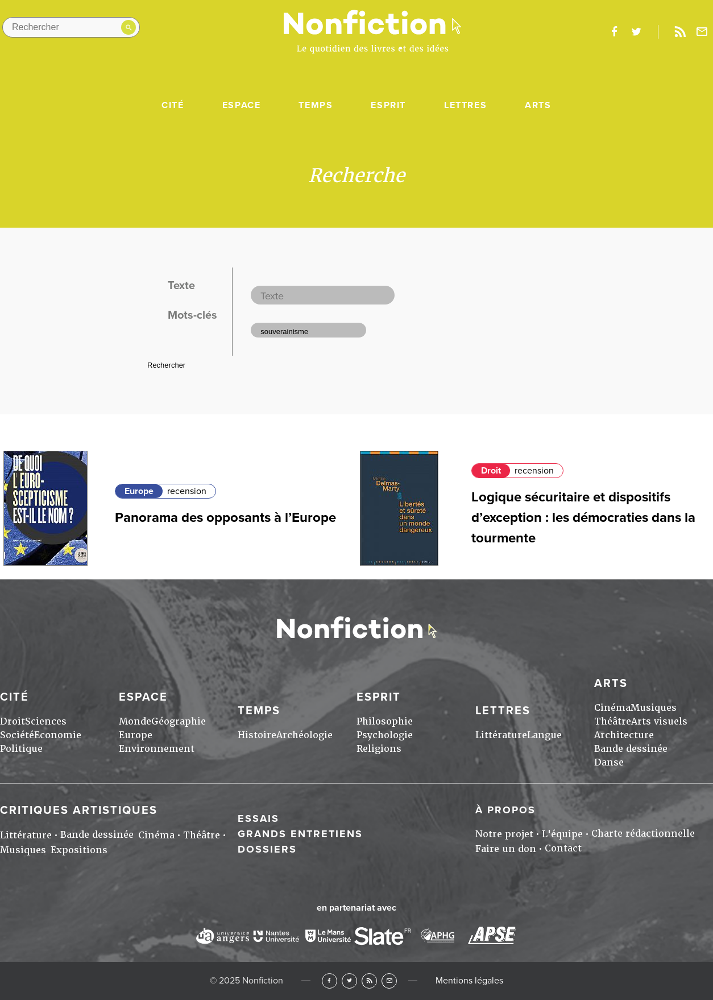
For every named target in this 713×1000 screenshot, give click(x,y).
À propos (505, 810)
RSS (369, 981)
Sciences (46, 721)
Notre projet (504, 834)
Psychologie (384, 735)
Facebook (329, 981)
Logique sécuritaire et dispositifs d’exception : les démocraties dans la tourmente (583, 517)
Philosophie (384, 721)
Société (17, 735)
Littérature (501, 735)
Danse (609, 762)
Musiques (654, 708)
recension (186, 491)
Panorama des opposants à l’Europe (225, 517)
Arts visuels (659, 721)
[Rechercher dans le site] (71, 27)
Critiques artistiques (78, 810)
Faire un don (505, 849)
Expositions (79, 850)
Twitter (349, 981)
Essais (258, 818)
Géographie (178, 721)
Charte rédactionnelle (643, 833)
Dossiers (267, 849)
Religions (378, 749)
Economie (57, 735)
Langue (544, 735)
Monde (135, 721)
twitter (636, 32)
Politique (21, 749)
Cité (172, 105)
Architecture (624, 735)
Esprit (388, 105)
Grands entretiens (300, 834)
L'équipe (562, 834)
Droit (491, 470)
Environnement (156, 749)
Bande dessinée (631, 749)
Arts (538, 105)
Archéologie (304, 735)
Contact (563, 848)
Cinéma (612, 708)
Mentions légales (469, 980)
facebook (614, 32)
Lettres (465, 105)
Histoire (257, 735)
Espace (241, 105)
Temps (316, 105)
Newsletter (702, 32)
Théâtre (612, 721)
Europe (139, 491)
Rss (680, 32)
